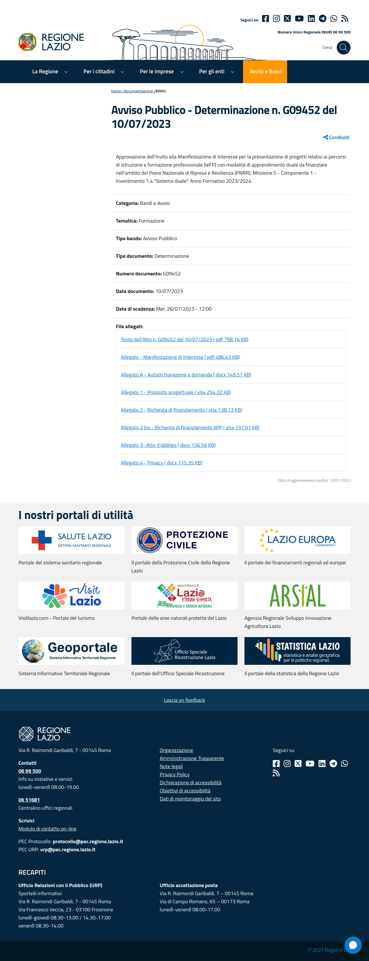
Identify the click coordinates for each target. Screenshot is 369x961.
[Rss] (276, 773)
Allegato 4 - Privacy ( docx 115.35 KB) (161, 462)
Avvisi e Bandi (266, 71)
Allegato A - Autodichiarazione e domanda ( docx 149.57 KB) (186, 374)
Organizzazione (176, 750)
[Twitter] (287, 18)
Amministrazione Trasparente (192, 758)
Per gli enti (212, 71)
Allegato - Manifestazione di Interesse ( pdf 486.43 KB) (180, 357)
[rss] (344, 18)
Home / (117, 91)
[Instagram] (276, 18)
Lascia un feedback (184, 700)
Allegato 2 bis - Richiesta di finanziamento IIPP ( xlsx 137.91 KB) (190, 427)
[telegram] (322, 18)
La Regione (45, 71)
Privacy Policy (175, 774)
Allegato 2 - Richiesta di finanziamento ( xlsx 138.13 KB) (181, 410)
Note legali (171, 766)
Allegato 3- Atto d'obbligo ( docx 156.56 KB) (168, 445)
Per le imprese (157, 71)
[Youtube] (299, 18)
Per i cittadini (99, 71)
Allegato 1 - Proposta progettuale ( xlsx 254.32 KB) (176, 392)
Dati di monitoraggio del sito (190, 799)
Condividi (336, 137)
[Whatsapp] (333, 18)
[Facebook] (265, 18)
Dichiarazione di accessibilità (190, 782)
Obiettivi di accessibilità (185, 790)
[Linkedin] (311, 18)
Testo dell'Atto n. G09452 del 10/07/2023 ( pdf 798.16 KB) (184, 339)
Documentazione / (140, 91)
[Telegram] (333, 763)
